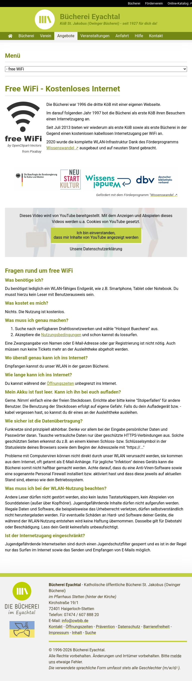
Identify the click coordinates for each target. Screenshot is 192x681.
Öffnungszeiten (60, 383)
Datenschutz (129, 626)
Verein (45, 35)
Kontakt (156, 35)
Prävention (105, 626)
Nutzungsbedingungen (61, 334)
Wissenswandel (60, 148)
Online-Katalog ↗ (180, 3)
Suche (90, 632)
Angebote (65, 35)
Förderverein (154, 3)
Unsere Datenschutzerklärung (96, 248)
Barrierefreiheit (156, 626)
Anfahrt (122, 35)
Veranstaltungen (95, 35)
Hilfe (139, 35)
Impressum (59, 632)
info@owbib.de (75, 620)
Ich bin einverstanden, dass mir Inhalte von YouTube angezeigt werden (96, 235)
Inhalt (77, 632)
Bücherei (134, 3)
